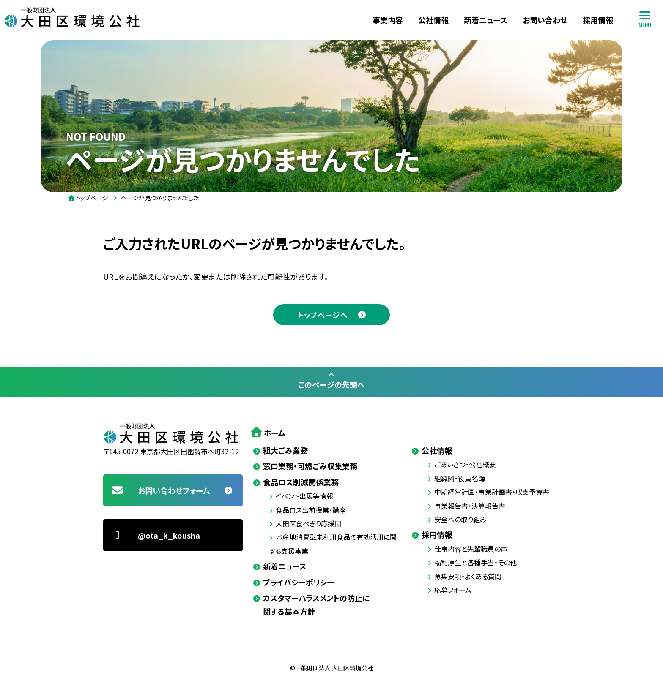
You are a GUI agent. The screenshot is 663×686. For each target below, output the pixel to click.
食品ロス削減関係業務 (301, 481)
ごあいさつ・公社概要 (465, 464)
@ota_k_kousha (155, 535)
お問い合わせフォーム (160, 490)
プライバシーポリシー (298, 582)
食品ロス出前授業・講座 (311, 510)
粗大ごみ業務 (285, 450)
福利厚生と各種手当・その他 (475, 562)
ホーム (274, 432)
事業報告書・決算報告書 (469, 506)
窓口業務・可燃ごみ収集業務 (310, 465)
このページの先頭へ (331, 380)
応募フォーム (452, 590)
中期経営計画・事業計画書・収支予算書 (491, 492)
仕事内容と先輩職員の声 (470, 549)
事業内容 (388, 19)
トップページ (92, 197)
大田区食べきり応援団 (308, 523)
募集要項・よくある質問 (467, 576)
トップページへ (323, 314)
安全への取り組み (460, 519)
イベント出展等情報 (304, 496)
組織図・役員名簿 (459, 478)
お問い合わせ (545, 19)
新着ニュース (485, 19)
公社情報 (433, 19)
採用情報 (598, 19)
